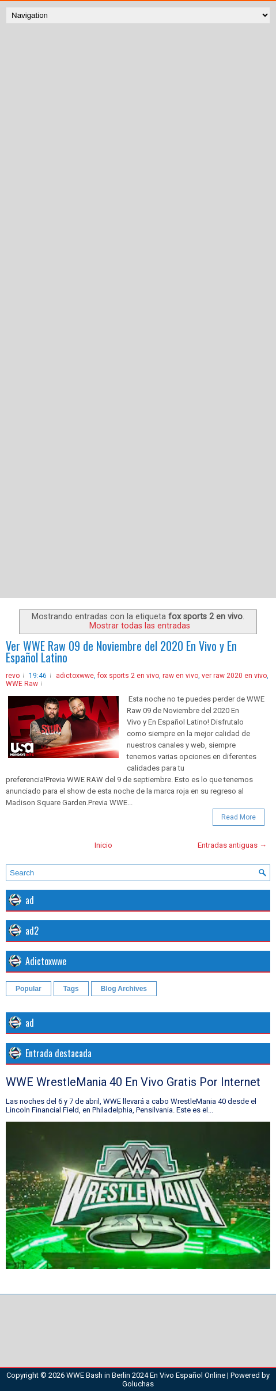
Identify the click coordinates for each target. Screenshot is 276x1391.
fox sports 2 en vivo (128, 676)
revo (13, 676)
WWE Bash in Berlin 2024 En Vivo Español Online (145, 1375)
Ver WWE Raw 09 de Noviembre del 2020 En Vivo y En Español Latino (121, 651)
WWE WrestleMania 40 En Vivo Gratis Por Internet (133, 1082)
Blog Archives (124, 989)
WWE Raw (22, 684)
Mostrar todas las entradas (139, 625)
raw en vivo (180, 676)
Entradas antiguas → (232, 845)
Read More (238, 817)
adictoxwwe (75, 676)
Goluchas (138, 1383)
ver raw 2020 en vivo (234, 676)
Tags (71, 989)
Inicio (103, 845)
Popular (28, 989)
